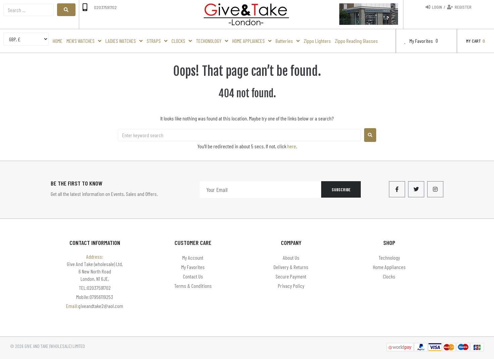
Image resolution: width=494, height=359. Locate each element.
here (291, 146)
